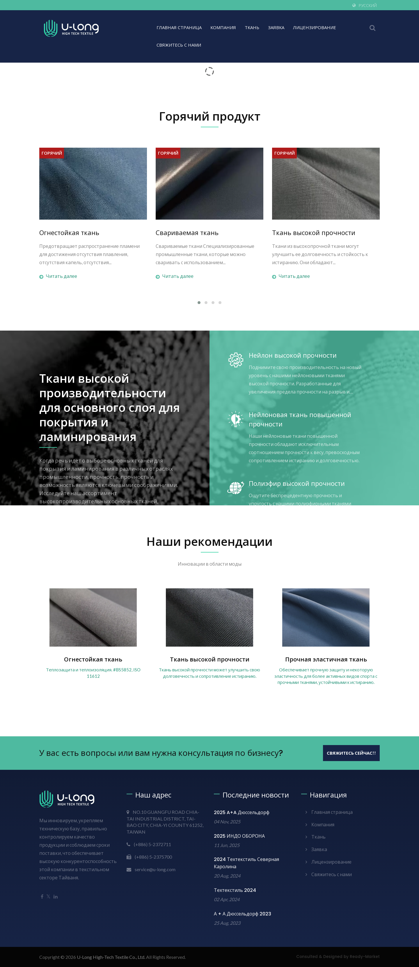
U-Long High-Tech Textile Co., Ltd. (111, 957)
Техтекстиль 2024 (235, 890)
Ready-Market (365, 956)
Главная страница (179, 27)
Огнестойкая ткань (69, 233)
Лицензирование (314, 27)
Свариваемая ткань (187, 233)
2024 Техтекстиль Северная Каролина (246, 863)
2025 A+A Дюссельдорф (241, 812)
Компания (223, 27)
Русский (368, 5)
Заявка (276, 27)
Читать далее (58, 276)
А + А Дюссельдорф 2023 (242, 913)
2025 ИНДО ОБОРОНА (239, 836)
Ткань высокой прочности (313, 233)
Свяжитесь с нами (179, 45)
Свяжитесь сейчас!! (351, 753)
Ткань (252, 27)
